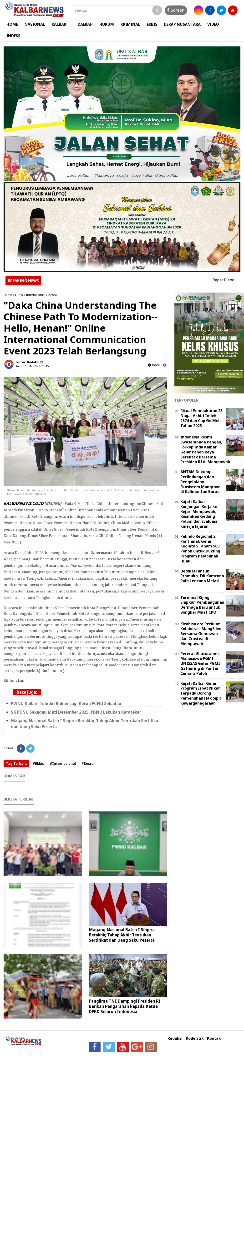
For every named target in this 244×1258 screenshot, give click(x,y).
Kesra (52, 295)
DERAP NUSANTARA (182, 24)
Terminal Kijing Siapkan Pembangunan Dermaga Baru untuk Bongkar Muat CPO (202, 605)
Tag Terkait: (16, 763)
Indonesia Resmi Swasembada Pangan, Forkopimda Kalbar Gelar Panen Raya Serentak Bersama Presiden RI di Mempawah (205, 449)
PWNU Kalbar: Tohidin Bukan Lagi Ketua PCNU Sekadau (66, 703)
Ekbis (19, 295)
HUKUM (106, 24)
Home (8, 295)
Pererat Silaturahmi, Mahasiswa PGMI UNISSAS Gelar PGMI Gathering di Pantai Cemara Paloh (200, 663)
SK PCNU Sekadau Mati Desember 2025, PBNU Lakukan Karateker (76, 712)
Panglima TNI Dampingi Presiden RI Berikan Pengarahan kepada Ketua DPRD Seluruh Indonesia (125, 1006)
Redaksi (175, 1038)
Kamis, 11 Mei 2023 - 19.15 (32, 366)
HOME (12, 24)
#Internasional (63, 763)
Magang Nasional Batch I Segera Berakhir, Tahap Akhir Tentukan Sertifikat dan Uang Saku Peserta (122, 935)
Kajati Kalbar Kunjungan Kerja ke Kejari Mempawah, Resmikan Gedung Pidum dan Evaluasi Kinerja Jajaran (198, 514)
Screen (175, 10)
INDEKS (13, 35)
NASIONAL (35, 24)
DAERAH (85, 24)
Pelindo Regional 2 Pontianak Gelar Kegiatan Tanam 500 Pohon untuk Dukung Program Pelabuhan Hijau (200, 549)
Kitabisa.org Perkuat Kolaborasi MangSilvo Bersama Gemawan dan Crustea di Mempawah (200, 633)
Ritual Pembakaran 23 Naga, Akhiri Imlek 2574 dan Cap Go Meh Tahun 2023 (201, 418)
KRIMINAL (130, 24)
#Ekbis (38, 763)
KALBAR (59, 24)
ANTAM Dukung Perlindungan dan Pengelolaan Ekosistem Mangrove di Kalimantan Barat (200, 481)
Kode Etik (195, 1038)
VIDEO (213, 24)
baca (154, 365)
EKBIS (152, 24)
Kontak (214, 1038)
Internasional (35, 295)
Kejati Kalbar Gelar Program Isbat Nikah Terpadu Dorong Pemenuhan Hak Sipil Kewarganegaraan (200, 693)
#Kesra (87, 763)
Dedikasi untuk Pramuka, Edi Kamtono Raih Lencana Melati (202, 576)
